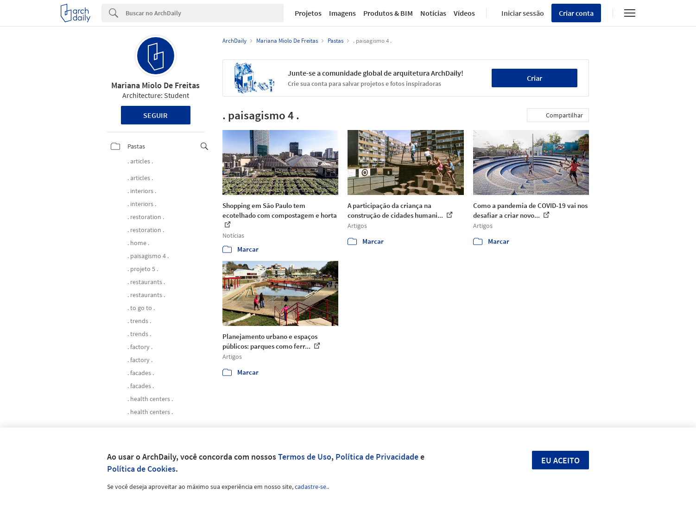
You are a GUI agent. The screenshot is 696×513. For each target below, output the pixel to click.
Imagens (342, 13)
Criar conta (576, 13)
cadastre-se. (311, 486)
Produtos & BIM (388, 13)
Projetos (308, 13)
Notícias (433, 13)
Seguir (155, 115)
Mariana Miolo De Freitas (155, 85)
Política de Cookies (141, 468)
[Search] (205, 13)
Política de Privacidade (376, 456)
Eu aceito (560, 460)
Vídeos (464, 13)
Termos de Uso (304, 456)
